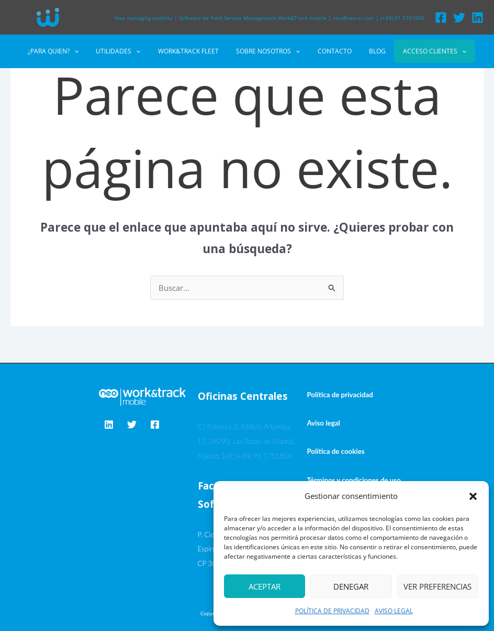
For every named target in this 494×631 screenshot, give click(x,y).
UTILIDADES (128, 51)
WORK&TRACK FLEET (193, 51)
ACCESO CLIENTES (420, 51)
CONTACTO (329, 51)
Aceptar (264, 586)
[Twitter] (459, 18)
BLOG (367, 51)
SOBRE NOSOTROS (268, 51)
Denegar (350, 586)
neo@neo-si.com (353, 17)
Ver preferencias (437, 586)
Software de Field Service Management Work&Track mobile (253, 17)
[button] (473, 496)
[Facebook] (441, 18)
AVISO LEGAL (394, 610)
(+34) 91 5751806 (402, 17)
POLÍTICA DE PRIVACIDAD (332, 610)
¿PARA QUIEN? (67, 51)
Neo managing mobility (144, 17)
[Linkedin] (477, 18)
